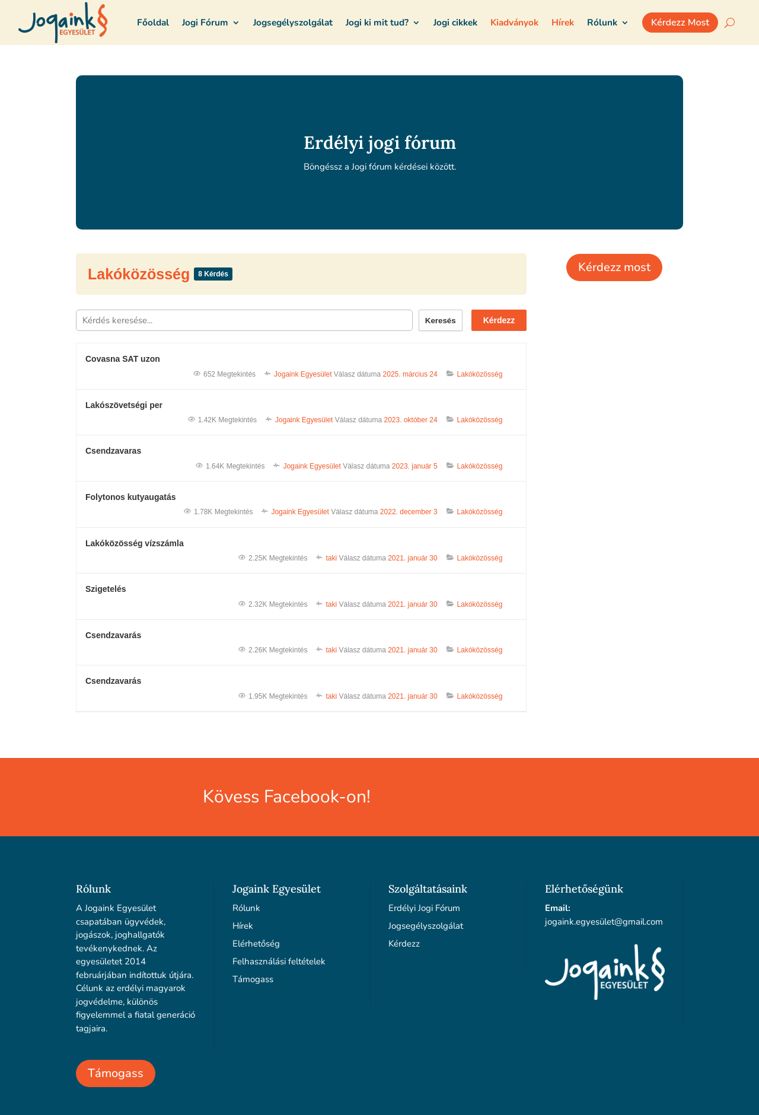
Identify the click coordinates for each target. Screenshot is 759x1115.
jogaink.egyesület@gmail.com (604, 922)
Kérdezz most (614, 267)
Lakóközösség (141, 274)
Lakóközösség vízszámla (134, 543)
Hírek (242, 926)
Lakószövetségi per (123, 405)
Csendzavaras (113, 450)
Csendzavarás (113, 635)
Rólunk (246, 908)
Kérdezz (499, 320)
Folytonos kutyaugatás (130, 497)
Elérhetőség (256, 944)
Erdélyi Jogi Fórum (424, 908)
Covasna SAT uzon (122, 359)
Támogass (115, 1073)
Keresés (440, 320)
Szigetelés (105, 589)
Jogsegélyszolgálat (425, 926)
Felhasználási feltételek (279, 961)
